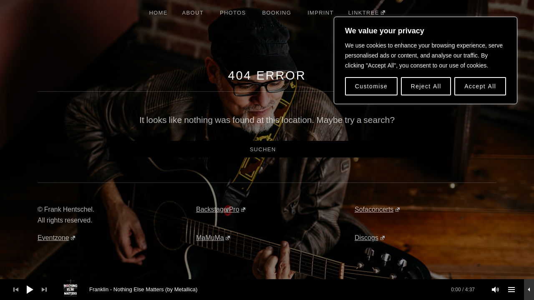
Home (158, 12)
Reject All (426, 86)
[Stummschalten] (495, 289)
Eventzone (56, 237)
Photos (233, 12)
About (193, 12)
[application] (267, 289)
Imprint (320, 12)
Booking (276, 12)
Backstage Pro (220, 209)
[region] (425, 60)
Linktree (366, 12)
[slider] (271, 289)
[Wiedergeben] (30, 289)
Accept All (480, 86)
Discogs (370, 237)
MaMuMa (213, 237)
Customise (371, 86)
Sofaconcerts (377, 209)
